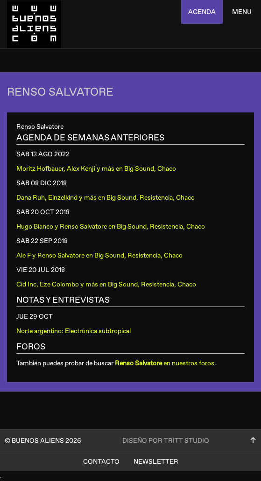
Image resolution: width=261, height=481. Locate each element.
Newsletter (156, 462)
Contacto (101, 462)
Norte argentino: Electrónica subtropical (73, 331)
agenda (202, 12)
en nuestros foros (164, 363)
